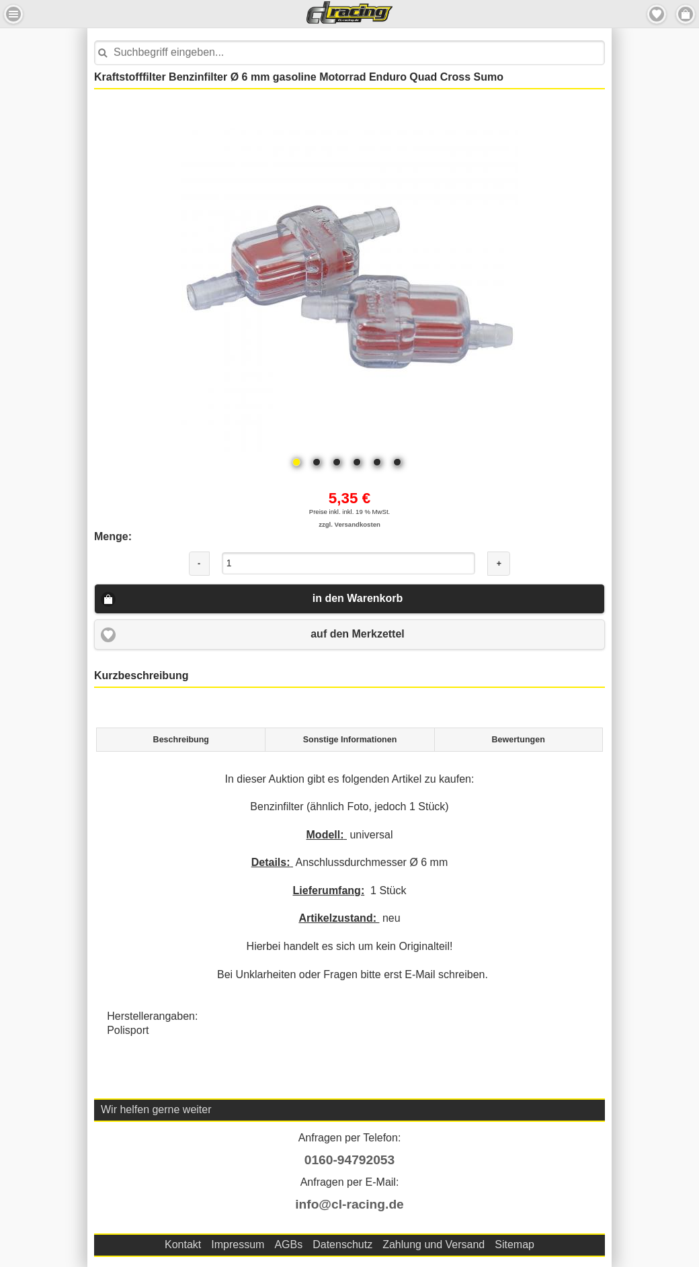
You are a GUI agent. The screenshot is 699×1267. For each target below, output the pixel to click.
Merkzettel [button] (657, 14)
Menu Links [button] (13, 14)
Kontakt (183, 1244)
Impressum (237, 1244)
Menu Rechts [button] (685, 14)
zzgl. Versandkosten (349, 524)
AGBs (288, 1244)
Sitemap (514, 1244)
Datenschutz (342, 1244)
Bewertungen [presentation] (518, 739)
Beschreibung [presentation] (181, 739)
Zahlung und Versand (433, 1244)
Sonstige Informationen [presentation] (350, 739)
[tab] (180, 740)
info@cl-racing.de (349, 1204)
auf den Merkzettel (358, 634)
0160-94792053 (349, 1160)
